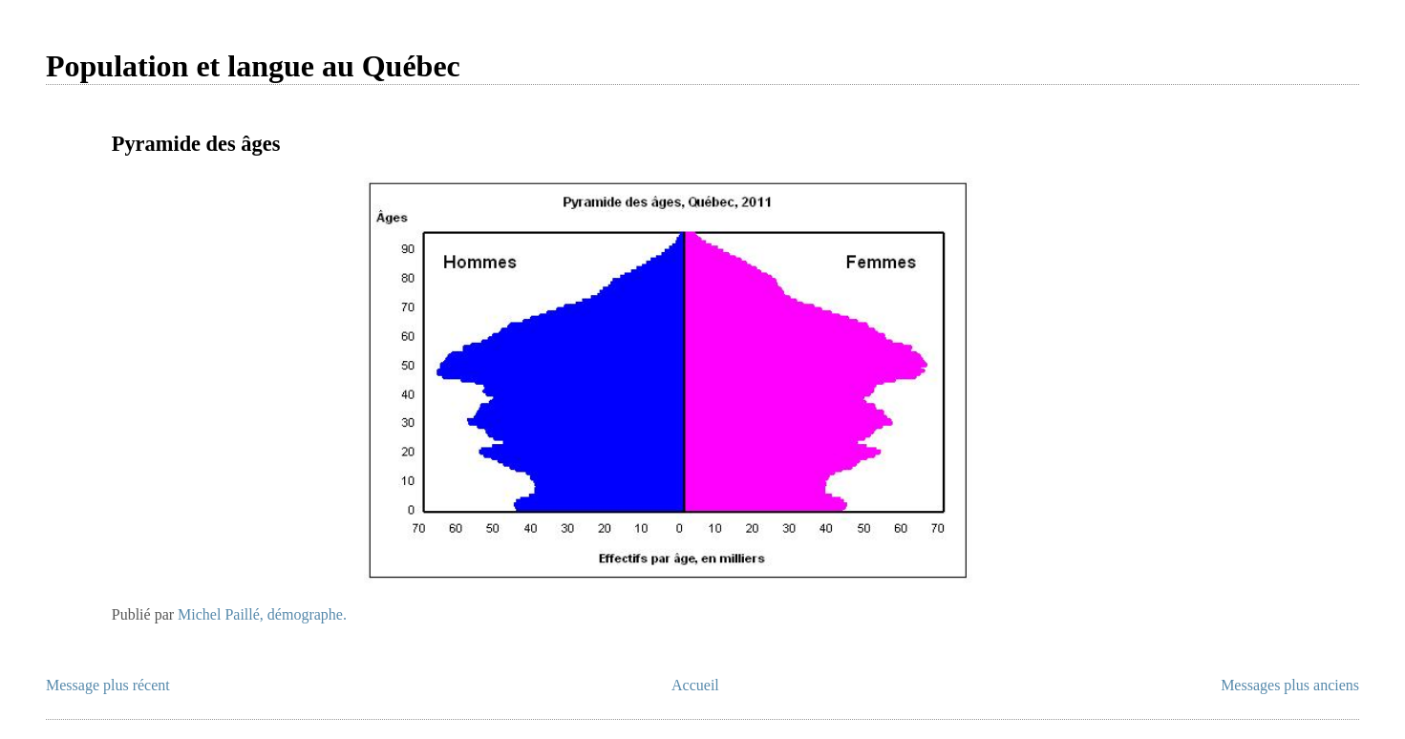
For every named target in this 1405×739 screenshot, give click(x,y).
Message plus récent (108, 685)
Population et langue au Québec (253, 66)
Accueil (695, 685)
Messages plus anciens (1290, 685)
